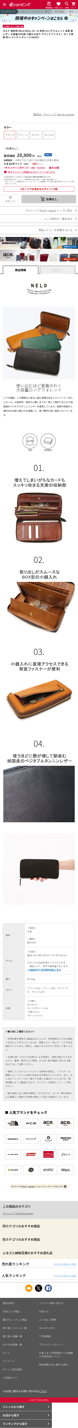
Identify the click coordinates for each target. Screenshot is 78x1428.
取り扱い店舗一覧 (12, 1336)
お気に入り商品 (11, 1311)
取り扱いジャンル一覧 (15, 1328)
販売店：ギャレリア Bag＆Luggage (53, 114)
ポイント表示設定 (12, 1369)
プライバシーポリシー (51, 1344)
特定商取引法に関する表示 (53, 1364)
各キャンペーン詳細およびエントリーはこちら (31, 172)
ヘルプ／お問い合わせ (51, 1303)
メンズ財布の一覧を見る (58, 218)
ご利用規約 (45, 1336)
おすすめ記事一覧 (12, 1344)
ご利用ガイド (10, 1377)
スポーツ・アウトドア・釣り (35, 11)
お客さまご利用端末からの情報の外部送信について (56, 1354)
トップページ (8, 11)
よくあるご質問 (47, 1319)
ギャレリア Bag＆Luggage (18, 1213)
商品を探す (9, 1303)
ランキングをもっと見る (64, 1263)
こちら (43, 1391)
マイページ (9, 1361)
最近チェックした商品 (15, 1319)
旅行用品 (59, 11)
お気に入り (10, 200)
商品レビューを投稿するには (55, 230)
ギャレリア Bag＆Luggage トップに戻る (49, 210)
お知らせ (44, 1311)
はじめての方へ (47, 1328)
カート (6, 1353)
